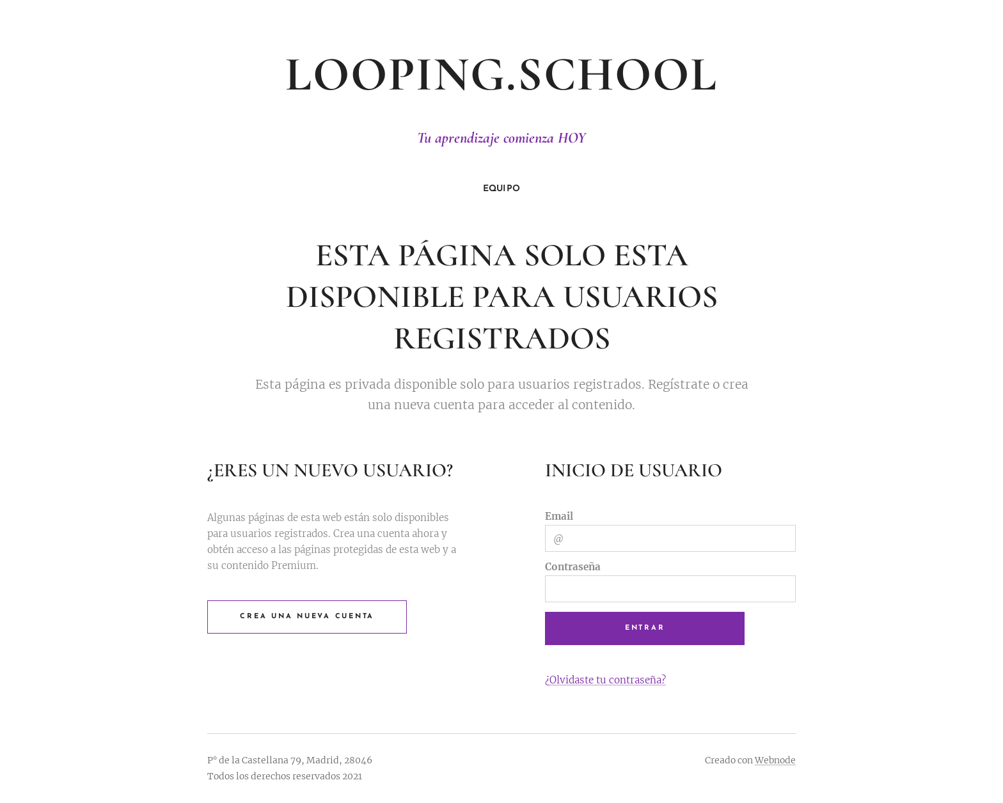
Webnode (775, 760)
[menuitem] (502, 189)
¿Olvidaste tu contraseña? (605, 679)
